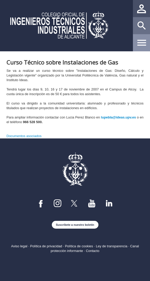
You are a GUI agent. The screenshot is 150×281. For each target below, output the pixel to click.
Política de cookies (79, 246)
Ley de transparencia (111, 246)
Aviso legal (19, 246)
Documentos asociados (23, 136)
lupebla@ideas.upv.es (118, 117)
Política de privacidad (46, 246)
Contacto (92, 251)
